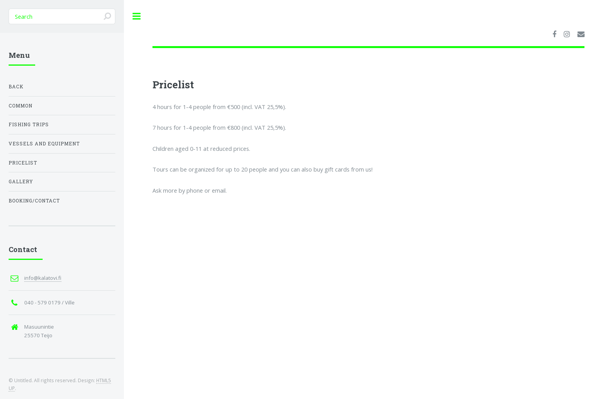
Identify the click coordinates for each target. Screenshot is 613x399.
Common (20, 106)
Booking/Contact (34, 201)
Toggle (137, 16)
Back (16, 86)
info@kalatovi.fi (42, 277)
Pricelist (23, 163)
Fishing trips (29, 124)
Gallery (21, 181)
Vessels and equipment (44, 144)
